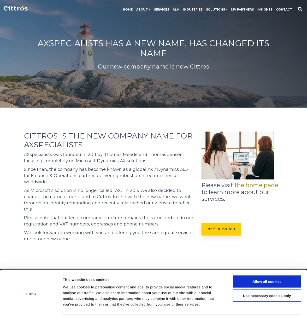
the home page (256, 185)
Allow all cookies (267, 265)
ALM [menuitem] (176, 9)
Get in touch (221, 229)
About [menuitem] (142, 9)
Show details (280, 307)
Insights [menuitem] (264, 9)
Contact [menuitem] (284, 9)
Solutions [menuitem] (215, 9)
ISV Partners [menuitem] (242, 9)
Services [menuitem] (161, 9)
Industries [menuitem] (192, 9)
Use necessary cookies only (267, 279)
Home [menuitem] (128, 9)
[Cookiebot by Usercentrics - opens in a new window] (31, 307)
